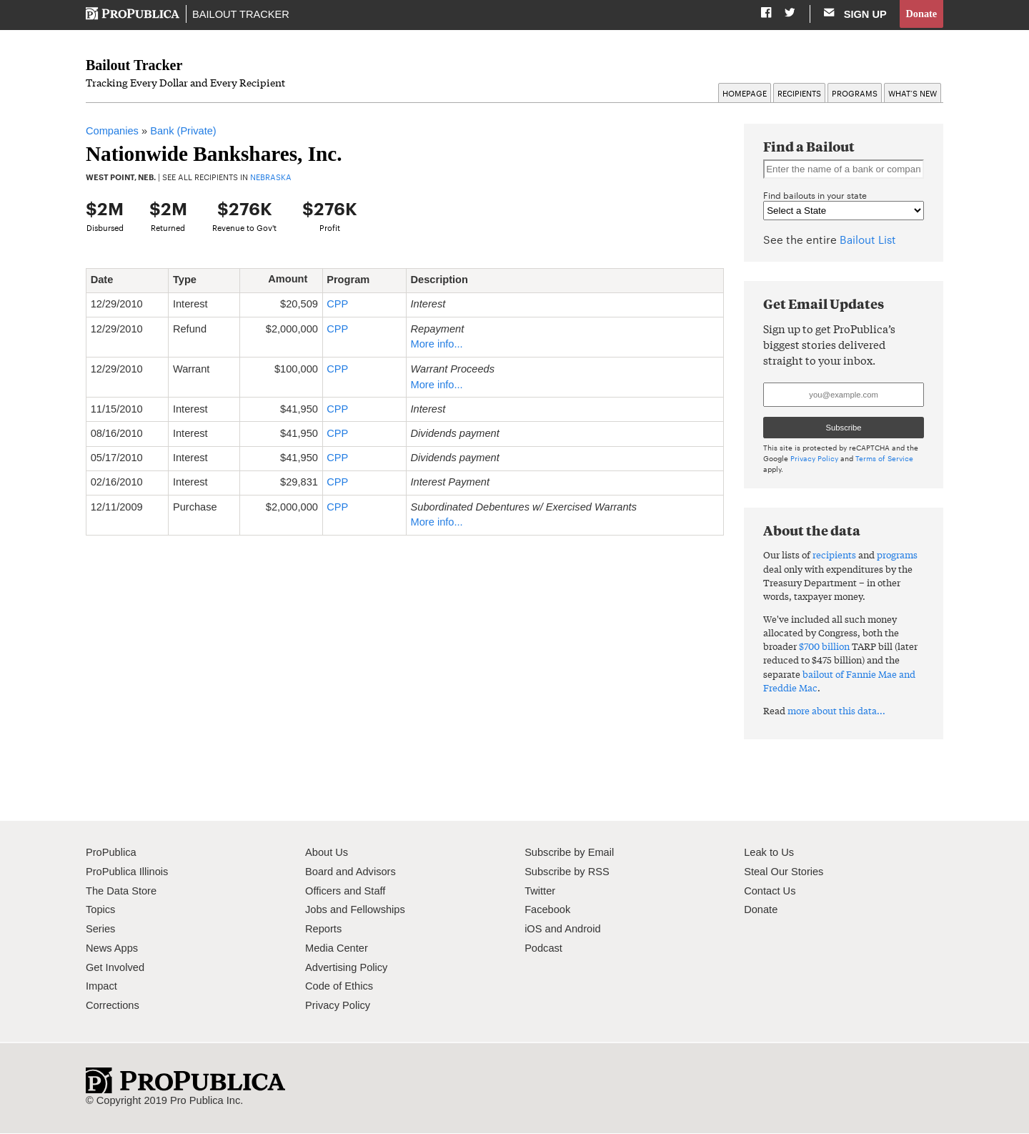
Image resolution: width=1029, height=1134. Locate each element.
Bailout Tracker (240, 14)
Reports (323, 929)
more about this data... (836, 711)
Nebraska (271, 177)
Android (582, 929)
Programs (855, 93)
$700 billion (824, 647)
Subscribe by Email (569, 853)
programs (897, 555)
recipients (834, 555)
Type (190, 280)
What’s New (912, 93)
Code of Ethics (339, 986)
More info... (437, 344)
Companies (112, 131)
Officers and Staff (345, 891)
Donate (921, 13)
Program (353, 280)
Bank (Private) (183, 131)
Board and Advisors (350, 872)
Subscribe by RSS (567, 872)
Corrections (112, 1006)
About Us (326, 853)
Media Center (336, 949)
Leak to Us (769, 853)
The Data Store (121, 891)
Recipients (799, 93)
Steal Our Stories (783, 872)
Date (107, 280)
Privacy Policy (814, 458)
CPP (337, 304)
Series (100, 929)
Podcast (543, 949)
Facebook (547, 910)
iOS (533, 929)
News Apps (112, 949)
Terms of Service (884, 458)
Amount (293, 279)
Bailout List (868, 239)
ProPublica (111, 853)
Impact (101, 986)
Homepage (744, 93)
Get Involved (115, 968)
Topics (100, 910)
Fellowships (377, 910)
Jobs (316, 910)
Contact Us (769, 891)
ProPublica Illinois (127, 872)
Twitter (540, 891)
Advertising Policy (346, 968)
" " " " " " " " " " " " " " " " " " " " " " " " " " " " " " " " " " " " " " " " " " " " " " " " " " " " (843, 211)
